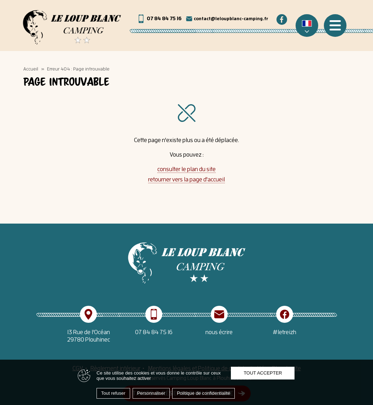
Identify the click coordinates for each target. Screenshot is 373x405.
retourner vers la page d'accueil (186, 179)
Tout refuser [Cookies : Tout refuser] (113, 393)
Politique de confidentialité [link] (203, 393)
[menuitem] (307, 25)
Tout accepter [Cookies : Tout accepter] (263, 373)
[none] (307, 25)
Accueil (30, 69)
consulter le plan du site (186, 169)
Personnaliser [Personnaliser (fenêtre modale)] (151, 393)
